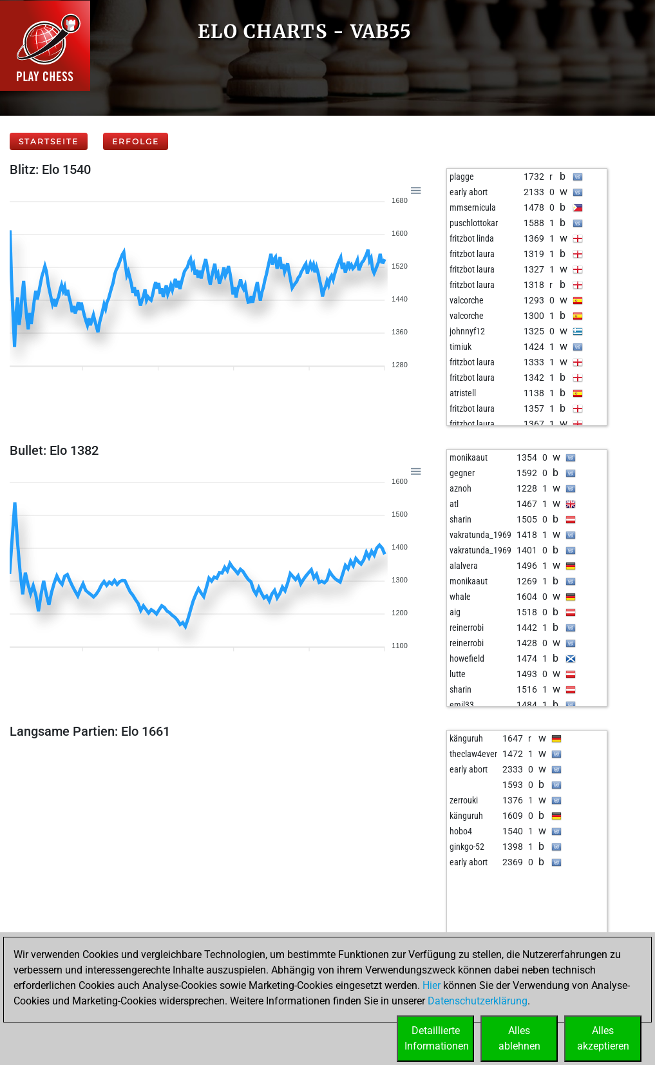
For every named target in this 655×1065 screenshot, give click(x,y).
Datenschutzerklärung (477, 1001)
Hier (431, 985)
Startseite (49, 141)
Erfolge (135, 141)
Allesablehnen (519, 1038)
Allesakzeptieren (603, 1038)
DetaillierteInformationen (436, 1038)
